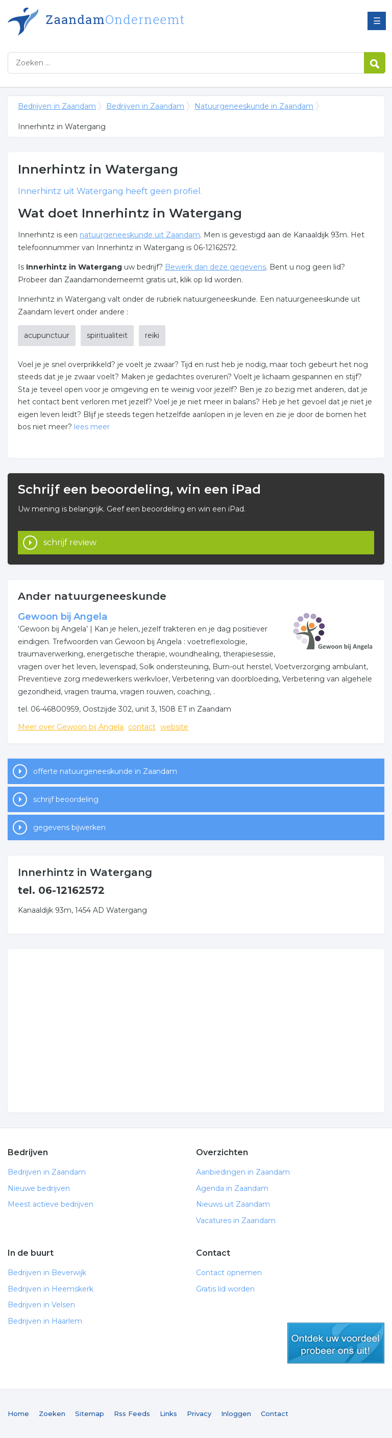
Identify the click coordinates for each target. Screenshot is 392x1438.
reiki (152, 335)
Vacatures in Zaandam (236, 1220)
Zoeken (52, 1413)
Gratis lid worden (225, 1289)
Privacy (199, 1413)
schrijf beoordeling (66, 799)
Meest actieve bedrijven (50, 1204)
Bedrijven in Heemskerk (50, 1289)
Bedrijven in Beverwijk (47, 1272)
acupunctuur (46, 335)
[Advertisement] (196, 1030)
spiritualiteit (107, 335)
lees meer (92, 426)
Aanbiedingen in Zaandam (243, 1172)
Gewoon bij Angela (62, 616)
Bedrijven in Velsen (41, 1304)
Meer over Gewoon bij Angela (71, 727)
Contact (274, 1413)
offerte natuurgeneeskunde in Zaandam (105, 771)
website (174, 727)
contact (142, 727)
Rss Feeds (132, 1413)
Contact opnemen (229, 1272)
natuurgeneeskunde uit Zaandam (140, 234)
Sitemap (89, 1413)
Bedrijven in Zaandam (135, 22)
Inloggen (236, 1413)
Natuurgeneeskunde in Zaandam (253, 106)
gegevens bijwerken (69, 827)
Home (18, 1413)
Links (168, 1413)
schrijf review (69, 542)
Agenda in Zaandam (232, 1188)
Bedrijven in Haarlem (45, 1321)
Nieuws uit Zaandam (233, 1204)
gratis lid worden (335, 1343)
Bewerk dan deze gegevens (215, 267)
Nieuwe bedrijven (39, 1188)
